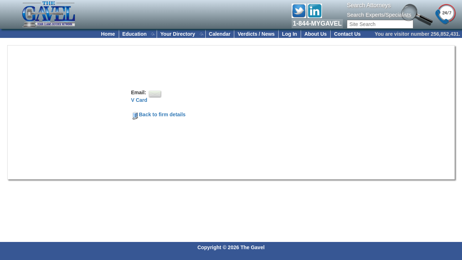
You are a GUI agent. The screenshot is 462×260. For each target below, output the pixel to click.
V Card (139, 100)
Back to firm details (158, 114)
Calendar (220, 34)
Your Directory (177, 34)
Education (134, 34)
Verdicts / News (256, 34)
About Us (315, 34)
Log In (289, 34)
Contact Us (347, 34)
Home (108, 34)
